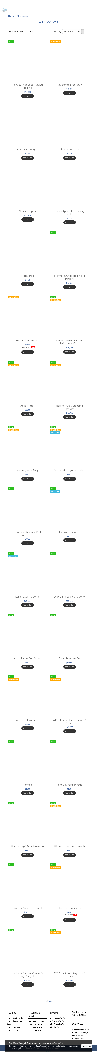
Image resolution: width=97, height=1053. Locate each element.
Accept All (87, 1046)
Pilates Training (13, 1027)
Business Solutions (36, 1027)
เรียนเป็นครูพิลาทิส (57, 1024)
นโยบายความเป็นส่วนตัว (56, 1046)
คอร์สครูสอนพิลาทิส (57, 1018)
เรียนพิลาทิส (54, 1027)
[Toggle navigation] (94, 10)
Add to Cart (27, 96)
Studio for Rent (35, 1024)
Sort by (58, 31)
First (46, 1001)
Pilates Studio (34, 1030)
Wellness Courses (36, 1021)
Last (51, 1001)
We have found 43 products (20, 31)
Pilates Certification (15, 1018)
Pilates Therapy (13, 1030)
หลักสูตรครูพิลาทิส (57, 1021)
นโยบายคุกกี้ (16, 1049)
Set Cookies (73, 1046)
